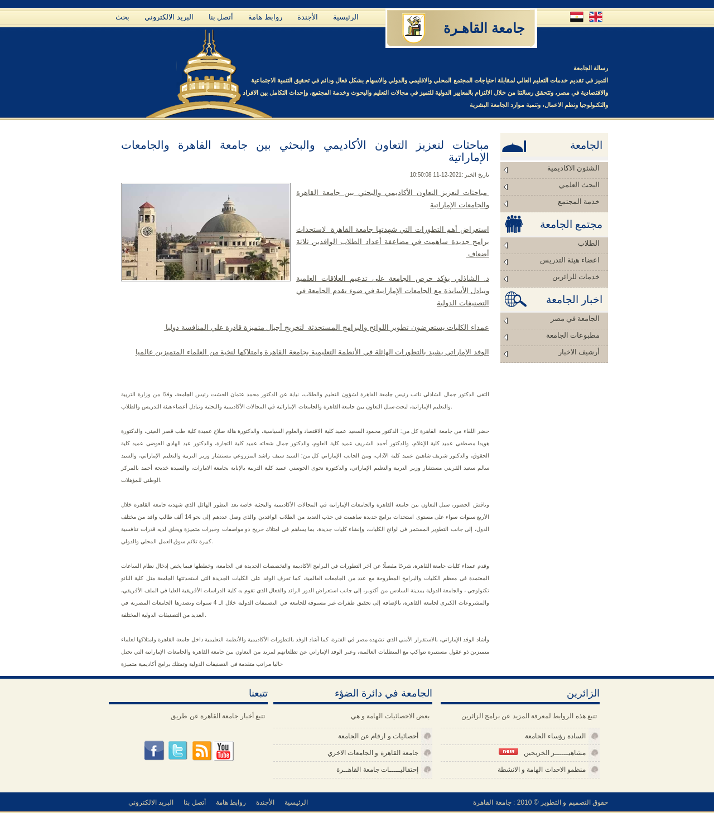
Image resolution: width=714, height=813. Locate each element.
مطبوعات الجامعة (573, 335)
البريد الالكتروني (169, 17)
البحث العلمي (579, 185)
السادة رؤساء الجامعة (555, 736)
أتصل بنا (221, 17)
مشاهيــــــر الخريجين (542, 752)
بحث (122, 17)
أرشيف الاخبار (579, 352)
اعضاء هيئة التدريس (570, 260)
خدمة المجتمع (579, 201)
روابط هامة (265, 17)
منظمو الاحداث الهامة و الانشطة (542, 769)
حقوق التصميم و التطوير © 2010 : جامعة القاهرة (540, 802)
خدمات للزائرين (576, 276)
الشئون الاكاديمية (573, 168)
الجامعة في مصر (575, 318)
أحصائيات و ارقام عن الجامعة (378, 736)
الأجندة (307, 17)
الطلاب (589, 243)
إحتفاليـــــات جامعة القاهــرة (377, 769)
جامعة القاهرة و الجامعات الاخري (372, 753)
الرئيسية (346, 17)
